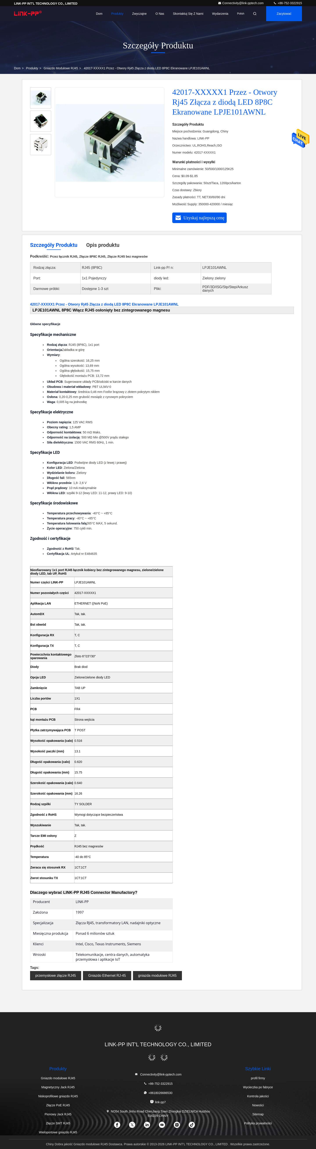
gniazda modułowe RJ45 (157, 975)
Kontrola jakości (258, 1096)
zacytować (284, 13)
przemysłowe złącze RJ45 (55, 975)
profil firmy (258, 1078)
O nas (159, 13)
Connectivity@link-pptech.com (241, 3)
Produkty (117, 13)
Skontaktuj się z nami (188, 13)
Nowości (258, 1105)
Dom (99, 13)
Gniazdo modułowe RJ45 (61, 68)
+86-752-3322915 (287, 3)
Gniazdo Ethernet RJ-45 (107, 975)
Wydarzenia (220, 13)
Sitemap (258, 1114)
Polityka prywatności (258, 1123)
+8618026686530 (158, 1093)
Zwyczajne (139, 13)
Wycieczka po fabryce (258, 1087)
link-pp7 (158, 1102)
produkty (32, 68)
